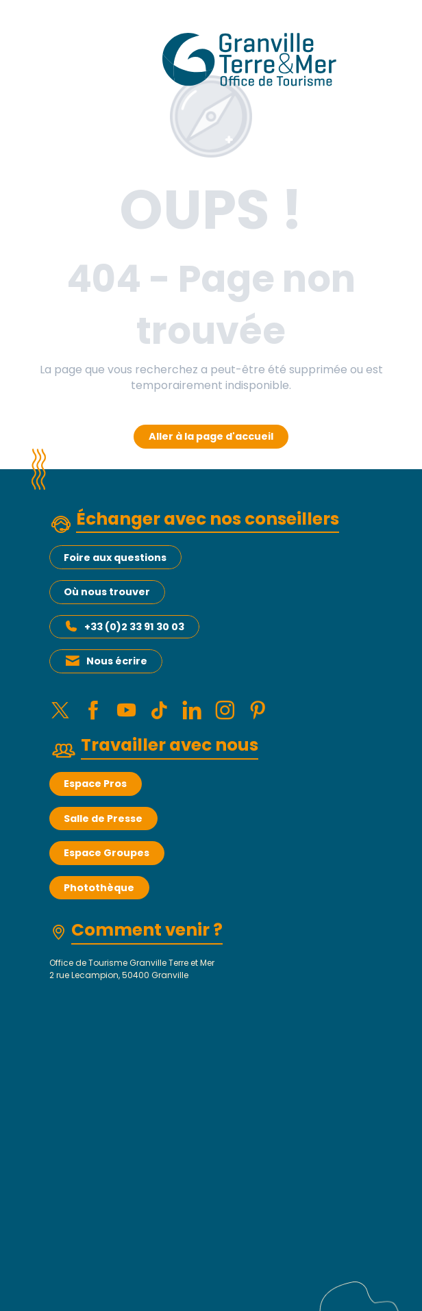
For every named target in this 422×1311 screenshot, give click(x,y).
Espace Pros (95, 794)
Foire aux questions (115, 557)
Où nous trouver (107, 592)
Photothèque (99, 898)
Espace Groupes (106, 863)
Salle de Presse (103, 829)
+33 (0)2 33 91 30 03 (134, 627)
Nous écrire (116, 661)
